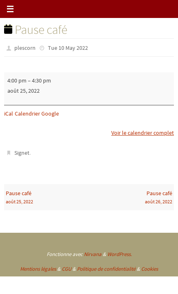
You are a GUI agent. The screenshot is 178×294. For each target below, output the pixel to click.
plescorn (25, 47)
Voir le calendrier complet (142, 132)
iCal (8, 113)
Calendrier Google (37, 113)
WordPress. (119, 254)
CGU (66, 268)
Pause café (46, 197)
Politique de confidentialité (106, 268)
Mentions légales (38, 268)
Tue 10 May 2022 (68, 47)
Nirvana (92, 254)
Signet (21, 152)
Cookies (149, 268)
